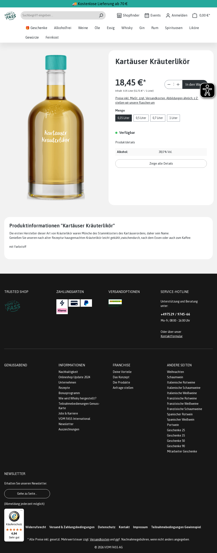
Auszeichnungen (68, 429)
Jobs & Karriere (68, 413)
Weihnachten (175, 372)
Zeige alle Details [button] (161, 163)
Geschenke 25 (176, 430)
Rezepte (64, 387)
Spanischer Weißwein (180, 419)
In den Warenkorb (196, 84)
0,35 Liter (123, 118)
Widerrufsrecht (35, 527)
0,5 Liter (141, 118)
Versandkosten (99, 539)
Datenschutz (106, 527)
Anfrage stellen (123, 387)
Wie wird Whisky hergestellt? (77, 398)
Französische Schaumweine (184, 409)
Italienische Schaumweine (183, 387)
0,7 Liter (158, 118)
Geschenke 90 (176, 446)
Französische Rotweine (182, 398)
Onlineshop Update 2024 (74, 377)
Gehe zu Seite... (27, 493)
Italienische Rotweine (181, 382)
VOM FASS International (74, 418)
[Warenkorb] (201, 15)
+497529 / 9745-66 (175, 314)
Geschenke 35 (176, 435)
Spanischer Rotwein (180, 414)
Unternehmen (67, 382)
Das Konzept (121, 377)
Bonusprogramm (69, 393)
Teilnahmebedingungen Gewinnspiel (176, 527)
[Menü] (21, 511)
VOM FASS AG (113, 547)
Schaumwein (175, 377)
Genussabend (15, 365)
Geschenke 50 (176, 440)
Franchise (121, 365)
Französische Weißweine (183, 403)
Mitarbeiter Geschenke (182, 451)
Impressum (140, 527)
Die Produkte (121, 382)
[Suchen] (101, 15)
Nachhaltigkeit (68, 372)
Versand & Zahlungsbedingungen (72, 527)
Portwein (173, 425)
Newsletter (66, 424)
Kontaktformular (171, 336)
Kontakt (124, 527)
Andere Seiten (179, 365)
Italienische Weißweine (182, 393)
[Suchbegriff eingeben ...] (58, 15)
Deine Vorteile (122, 372)
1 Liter (173, 118)
